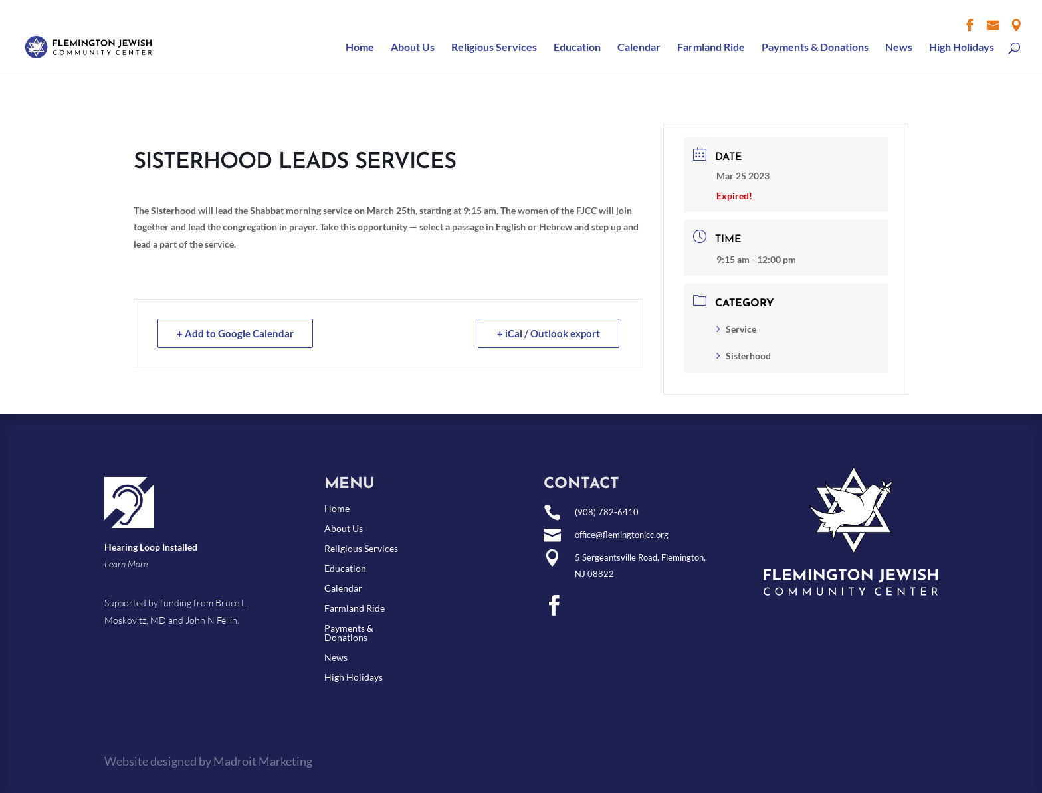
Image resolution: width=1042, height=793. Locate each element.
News (898, 48)
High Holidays (961, 48)
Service (736, 329)
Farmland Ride (711, 48)
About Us (413, 48)
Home (360, 48)
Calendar (639, 48)
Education (577, 48)
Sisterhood (743, 355)
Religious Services (494, 48)
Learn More (126, 563)
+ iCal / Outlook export (548, 333)
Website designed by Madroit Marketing (208, 761)
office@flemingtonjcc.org (622, 534)
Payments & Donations (815, 48)
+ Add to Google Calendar (235, 333)
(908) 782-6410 (607, 512)
